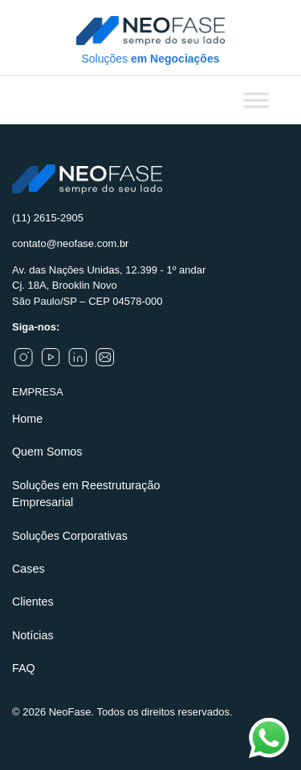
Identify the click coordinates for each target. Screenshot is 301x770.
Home (27, 418)
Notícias (33, 635)
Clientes (33, 601)
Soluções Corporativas (70, 535)
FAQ (23, 668)
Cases (28, 568)
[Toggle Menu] (256, 99)
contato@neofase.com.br (70, 243)
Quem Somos (47, 451)
